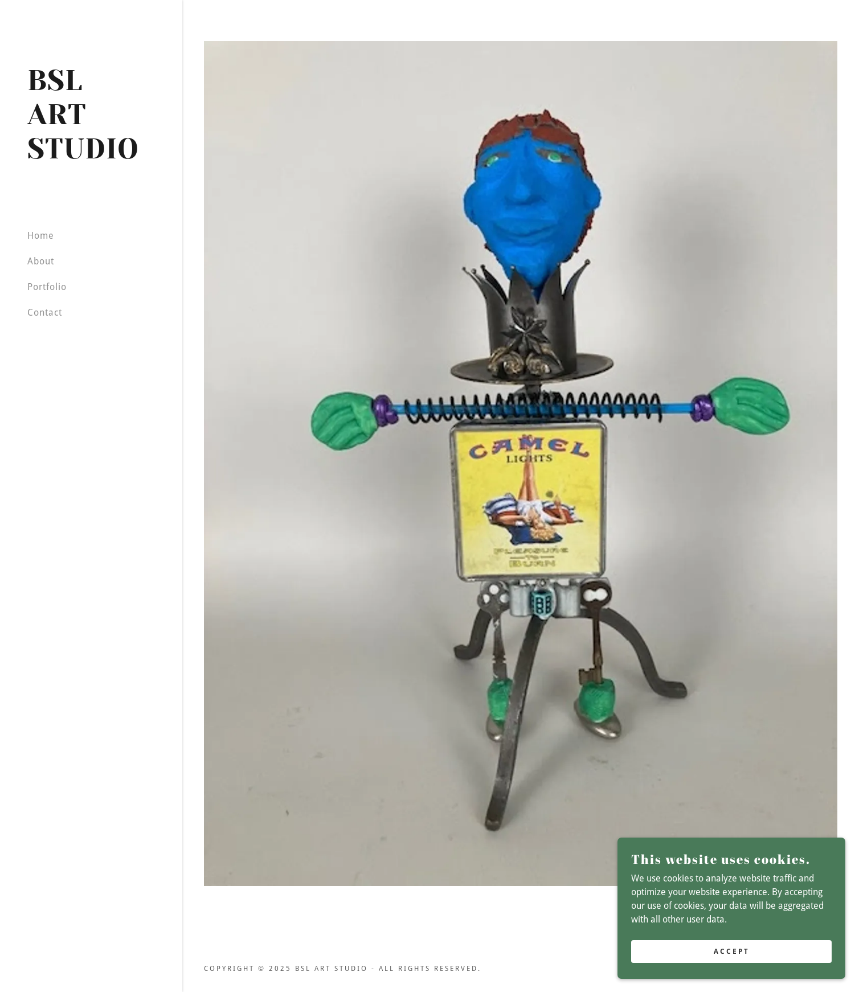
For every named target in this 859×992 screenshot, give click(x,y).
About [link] (40, 261)
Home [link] (40, 235)
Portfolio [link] (47, 286)
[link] (91, 155)
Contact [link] (44, 312)
